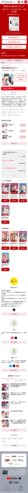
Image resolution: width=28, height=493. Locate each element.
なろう (23, 112)
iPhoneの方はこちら (14, 37)
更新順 (19, 156)
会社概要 (20, 481)
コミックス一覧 (20, 75)
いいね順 (23, 156)
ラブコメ (4, 115)
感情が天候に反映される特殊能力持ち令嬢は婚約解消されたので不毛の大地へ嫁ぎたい (18, 380)
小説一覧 (21, 79)
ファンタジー (11, 109)
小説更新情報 (5, 228)
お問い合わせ (20, 484)
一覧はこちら (14, 143)
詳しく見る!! (14, 309)
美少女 (17, 109)
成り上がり (16, 115)
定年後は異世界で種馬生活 (17, 406)
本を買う (5, 200)
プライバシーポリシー (7, 484)
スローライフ (10, 115)
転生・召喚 (4, 112)
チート (14, 112)
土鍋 (13, 55)
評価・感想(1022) (9, 88)
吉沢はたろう (6, 55)
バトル (18, 112)
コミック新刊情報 (6, 180)
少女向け (4, 436)
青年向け (15, 433)
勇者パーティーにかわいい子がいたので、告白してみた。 (18, 397)
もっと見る (14, 175)
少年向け (10, 433)
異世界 (9, 112)
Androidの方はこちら (14, 42)
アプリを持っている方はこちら (14, 47)
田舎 (3, 109)
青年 (6, 109)
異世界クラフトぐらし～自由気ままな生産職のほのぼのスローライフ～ (18, 389)
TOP (8, 481)
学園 (22, 109)
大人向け (21, 433)
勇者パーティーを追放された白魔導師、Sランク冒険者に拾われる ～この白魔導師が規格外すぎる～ (18, 416)
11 (6, 163)
